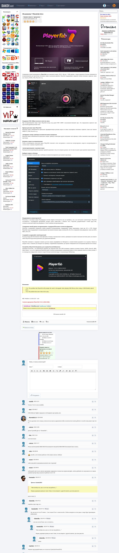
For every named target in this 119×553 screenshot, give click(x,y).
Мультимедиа (26, 14)
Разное (50, 5)
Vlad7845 (31, 546)
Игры (41, 5)
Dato (30, 435)
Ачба (30, 451)
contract (31, 427)
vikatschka (31, 500)
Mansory (27, 321)
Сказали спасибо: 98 (60, 314)
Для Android (60, 5)
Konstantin (32, 477)
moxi (30, 409)
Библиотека (32, 5)
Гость (106, 5)
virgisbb (31, 401)
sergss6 (31, 459)
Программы (20, 5)
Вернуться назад (28, 327)
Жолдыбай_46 (33, 417)
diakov (7, 6)
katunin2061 (35, 508)
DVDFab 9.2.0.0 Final (47, 341)
